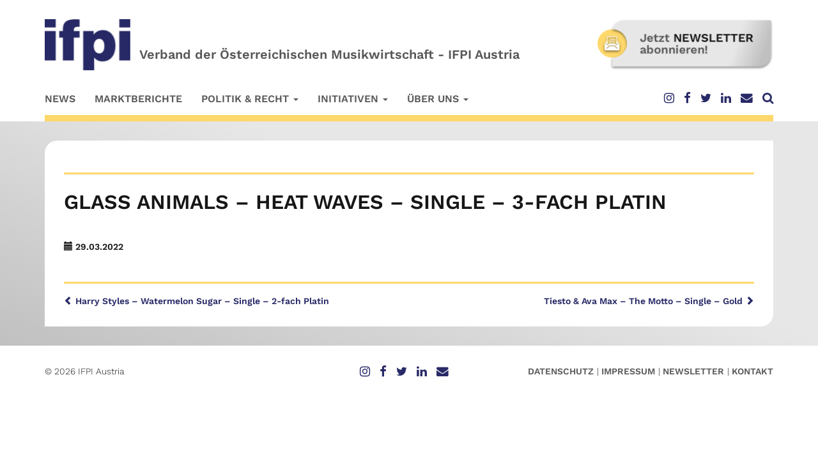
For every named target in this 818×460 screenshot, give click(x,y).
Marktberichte (138, 99)
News (60, 99)
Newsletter (693, 371)
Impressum (628, 371)
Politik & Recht (249, 99)
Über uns (437, 99)
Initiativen (353, 99)
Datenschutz (561, 371)
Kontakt (752, 371)
